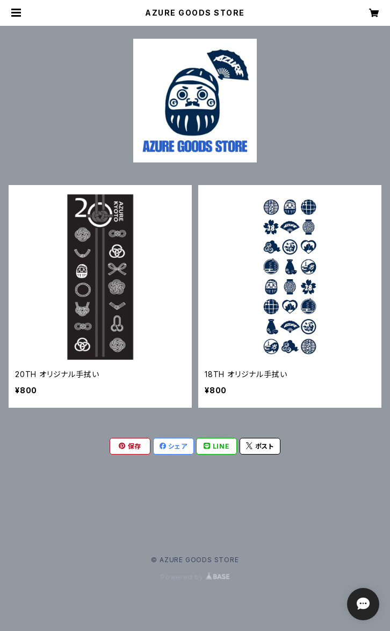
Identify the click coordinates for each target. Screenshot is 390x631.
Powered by (195, 577)
